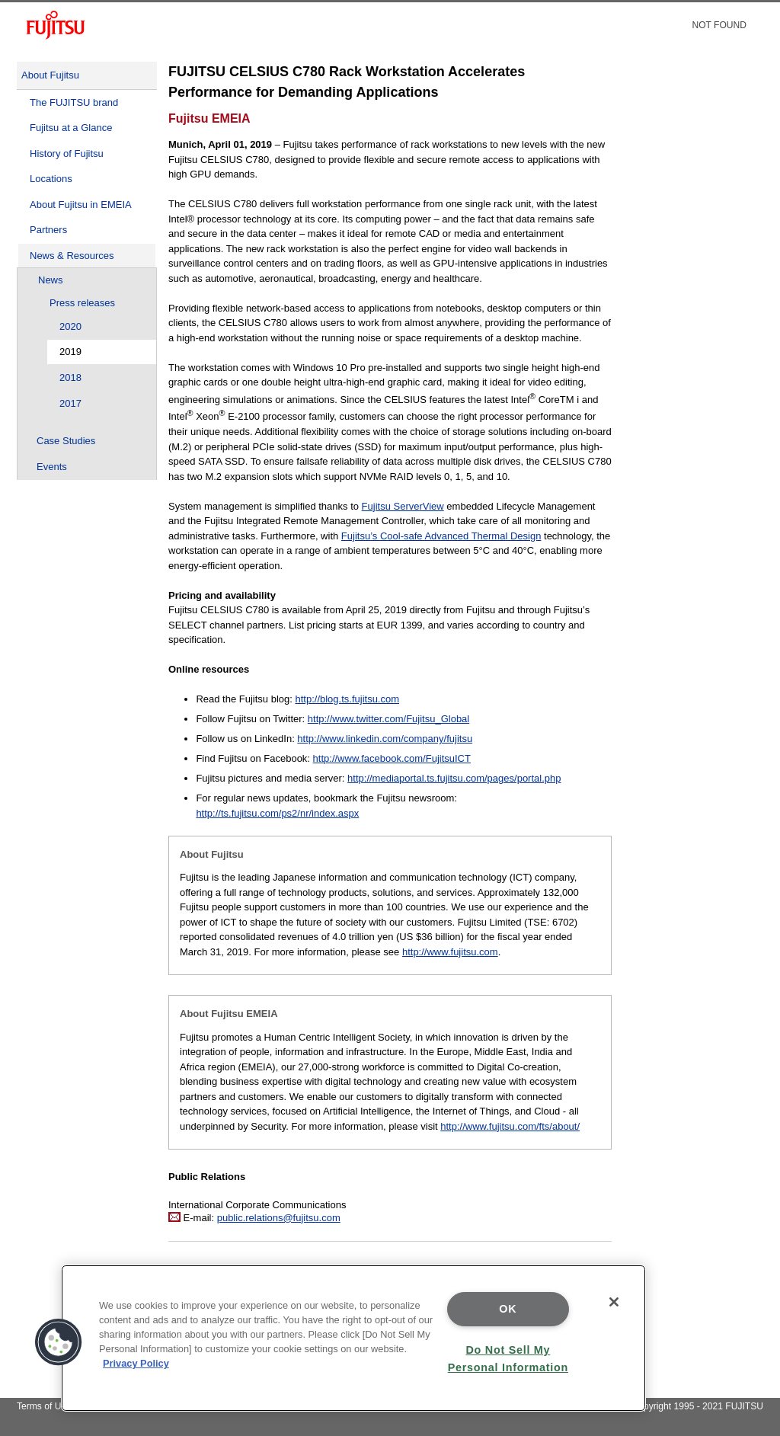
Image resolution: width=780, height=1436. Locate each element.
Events (52, 466)
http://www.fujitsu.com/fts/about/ (510, 1126)
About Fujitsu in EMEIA (81, 204)
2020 (70, 326)
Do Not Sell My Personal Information (508, 1359)
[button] (58, 1342)
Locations (51, 178)
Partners (48, 229)
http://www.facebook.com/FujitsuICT (392, 758)
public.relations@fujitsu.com (278, 1217)
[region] (353, 1338)
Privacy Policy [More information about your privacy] (136, 1363)
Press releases (82, 303)
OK (507, 1309)
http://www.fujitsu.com (450, 952)
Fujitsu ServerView (403, 506)
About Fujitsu (50, 75)
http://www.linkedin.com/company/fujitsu (384, 738)
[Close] (614, 1302)
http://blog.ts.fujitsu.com (347, 699)
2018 (70, 377)
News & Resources (72, 255)
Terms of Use (44, 1406)
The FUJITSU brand (74, 102)
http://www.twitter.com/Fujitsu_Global (388, 718)
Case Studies (66, 440)
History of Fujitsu (67, 153)
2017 (70, 403)
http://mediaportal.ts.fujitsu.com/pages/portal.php (454, 778)
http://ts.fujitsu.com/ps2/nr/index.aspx (277, 813)
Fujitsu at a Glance (71, 127)
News (50, 280)
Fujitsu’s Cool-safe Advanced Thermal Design (441, 536)
